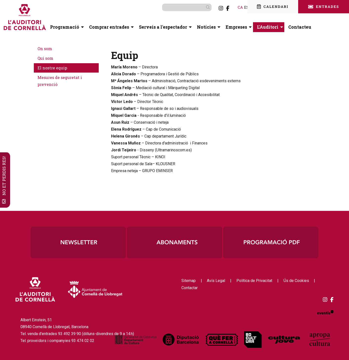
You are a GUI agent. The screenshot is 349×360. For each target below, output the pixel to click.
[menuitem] (213, 8)
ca (232, 7)
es (238, 7)
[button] (201, 7)
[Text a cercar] (179, 7)
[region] (174, 242)
